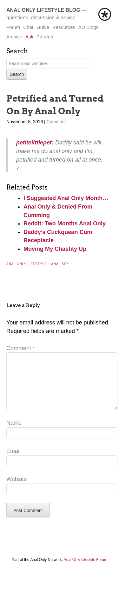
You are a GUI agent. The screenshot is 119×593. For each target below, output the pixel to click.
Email (13, 461)
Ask (29, 36)
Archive (14, 36)
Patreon (44, 36)
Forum (13, 27)
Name (14, 433)
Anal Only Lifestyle (26, 264)
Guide (42, 27)
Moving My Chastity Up (54, 249)
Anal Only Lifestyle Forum (85, 570)
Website (16, 489)
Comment (56, 121)
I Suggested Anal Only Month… (65, 198)
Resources (63, 27)
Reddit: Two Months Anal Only (64, 223)
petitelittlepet (34, 142)
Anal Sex (60, 264)
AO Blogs (88, 27)
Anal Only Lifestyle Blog (43, 10)
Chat (28, 27)
